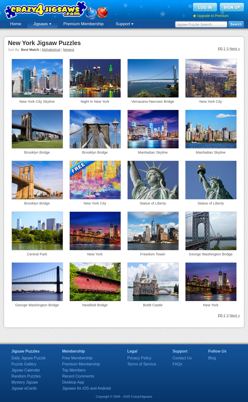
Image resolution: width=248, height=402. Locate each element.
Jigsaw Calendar (25, 370)
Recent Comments (78, 376)
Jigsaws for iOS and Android (86, 388)
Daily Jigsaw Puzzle (28, 358)
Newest (68, 50)
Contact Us (182, 358)
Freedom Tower (152, 254)
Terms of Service (141, 364)
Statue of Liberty (153, 203)
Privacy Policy (139, 358)
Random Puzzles (26, 376)
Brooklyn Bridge (37, 152)
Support (124, 24)
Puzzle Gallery (23, 364)
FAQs (177, 364)
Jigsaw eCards (24, 388)
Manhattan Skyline (153, 152)
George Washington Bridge (210, 254)
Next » (235, 49)
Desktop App (73, 382)
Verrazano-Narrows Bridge (153, 101)
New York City (210, 101)
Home (15, 24)
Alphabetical (51, 50)
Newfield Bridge (95, 305)
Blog (212, 358)
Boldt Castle (153, 305)
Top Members (73, 370)
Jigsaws (42, 24)
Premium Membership (83, 24)
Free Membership (77, 358)
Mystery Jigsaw (24, 382)
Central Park (37, 254)
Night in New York (95, 101)
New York (94, 254)
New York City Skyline (37, 101)
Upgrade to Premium (212, 16)
